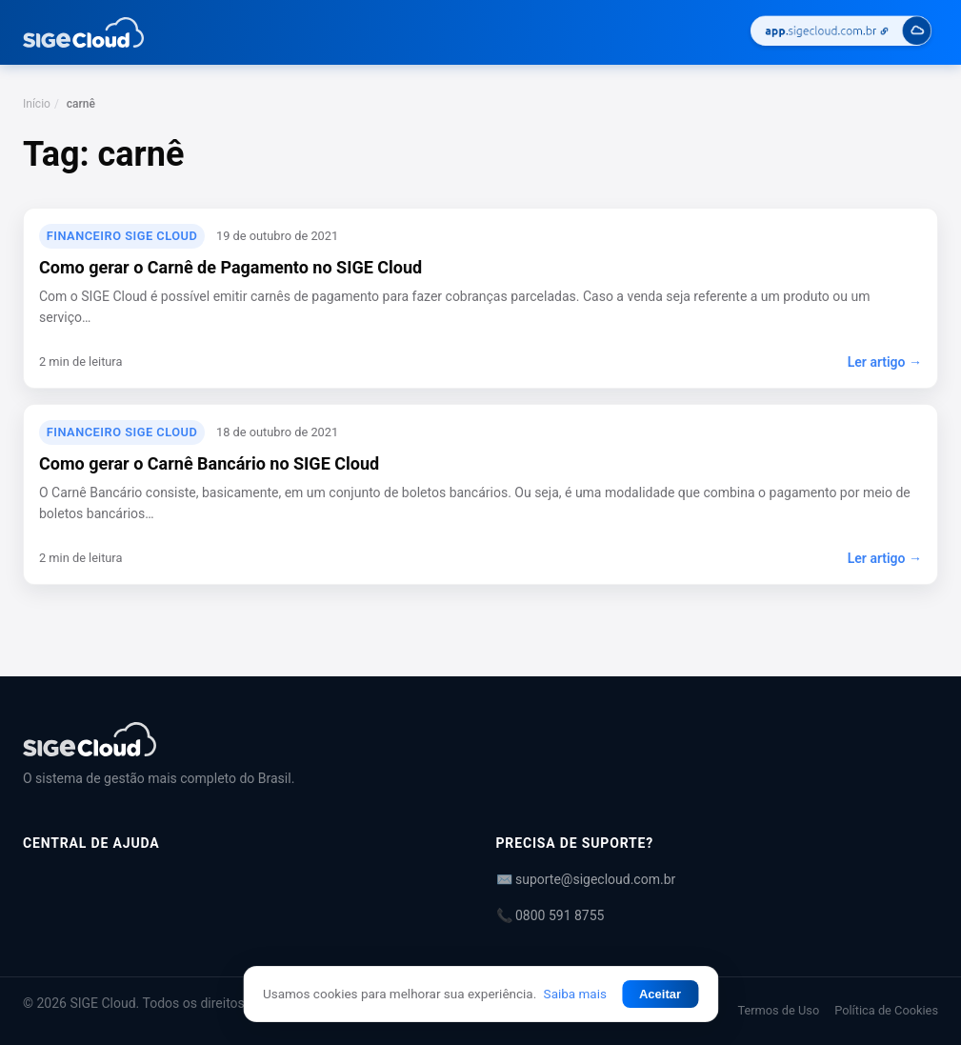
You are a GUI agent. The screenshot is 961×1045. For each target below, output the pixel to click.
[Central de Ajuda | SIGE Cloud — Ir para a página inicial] (83, 32)
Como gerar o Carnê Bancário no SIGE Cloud (209, 463)
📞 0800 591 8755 (550, 915)
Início (36, 104)
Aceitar (660, 994)
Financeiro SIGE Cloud (122, 236)
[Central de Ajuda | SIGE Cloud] (480, 738)
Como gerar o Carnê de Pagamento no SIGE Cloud (230, 267)
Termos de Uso (778, 1010)
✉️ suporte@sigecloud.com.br (586, 879)
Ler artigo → (885, 362)
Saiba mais (575, 993)
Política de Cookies (886, 1010)
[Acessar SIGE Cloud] (841, 32)
